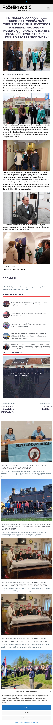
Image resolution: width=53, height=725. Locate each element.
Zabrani (26, 713)
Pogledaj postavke (26, 718)
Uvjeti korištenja (28, 722)
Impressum (35, 722)
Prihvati (26, 707)
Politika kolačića (19, 722)
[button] (50, 691)
